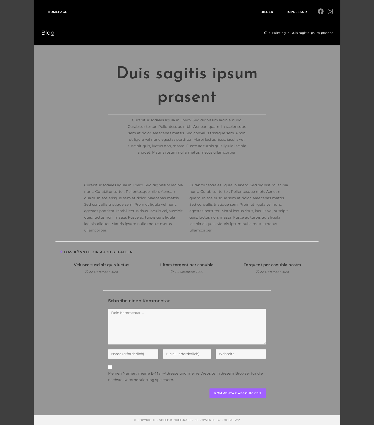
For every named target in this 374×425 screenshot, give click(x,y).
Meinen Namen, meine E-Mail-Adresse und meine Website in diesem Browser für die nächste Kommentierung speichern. (185, 376)
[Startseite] (265, 33)
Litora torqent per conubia (187, 265)
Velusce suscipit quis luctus (101, 265)
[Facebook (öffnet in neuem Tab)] (321, 11)
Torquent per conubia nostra (272, 265)
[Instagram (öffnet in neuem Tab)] (330, 11)
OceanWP (232, 420)
